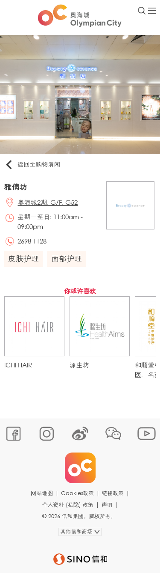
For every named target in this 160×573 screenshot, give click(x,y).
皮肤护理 (23, 258)
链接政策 (113, 493)
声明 (107, 504)
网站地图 (41, 493)
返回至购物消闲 (32, 164)
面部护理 (66, 258)
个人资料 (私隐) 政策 (67, 504)
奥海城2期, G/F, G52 (48, 202)
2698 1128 (32, 241)
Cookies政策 (77, 493)
